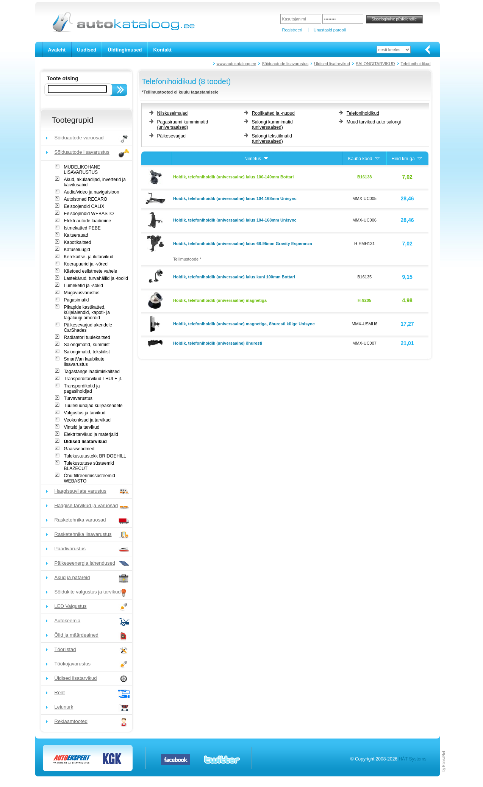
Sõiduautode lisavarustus (285, 63)
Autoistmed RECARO (86, 199)
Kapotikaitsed (77, 242)
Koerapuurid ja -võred (86, 264)
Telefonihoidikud (416, 63)
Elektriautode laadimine (87, 220)
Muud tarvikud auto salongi (374, 122)
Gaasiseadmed (79, 448)
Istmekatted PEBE (82, 228)
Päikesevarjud (171, 136)
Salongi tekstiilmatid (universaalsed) (272, 138)
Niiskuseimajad (172, 113)
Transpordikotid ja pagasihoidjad (82, 388)
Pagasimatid (76, 300)
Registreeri (292, 30)
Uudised (86, 50)
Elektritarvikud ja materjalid (91, 434)
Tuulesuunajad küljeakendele (93, 405)
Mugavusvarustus (82, 292)
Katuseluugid (77, 249)
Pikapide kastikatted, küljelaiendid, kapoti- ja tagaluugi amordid (87, 312)
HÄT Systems (412, 759)
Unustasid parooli (330, 30)
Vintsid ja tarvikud (82, 427)
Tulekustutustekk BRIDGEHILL (95, 456)
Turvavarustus (78, 398)
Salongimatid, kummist (87, 344)
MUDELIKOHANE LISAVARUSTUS (82, 169)
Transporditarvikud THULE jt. (93, 378)
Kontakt (162, 50)
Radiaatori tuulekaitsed (87, 337)
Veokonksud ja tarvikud (87, 420)
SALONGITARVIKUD (375, 63)
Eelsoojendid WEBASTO (89, 213)
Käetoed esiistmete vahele (90, 271)
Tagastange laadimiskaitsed (92, 371)
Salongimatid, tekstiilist (87, 351)
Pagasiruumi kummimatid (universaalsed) (182, 124)
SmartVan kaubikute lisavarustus (84, 361)
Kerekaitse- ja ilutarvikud (89, 256)
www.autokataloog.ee (236, 63)
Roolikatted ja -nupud (273, 113)
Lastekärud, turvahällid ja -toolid (96, 278)
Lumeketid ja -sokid (83, 285)
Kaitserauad (76, 235)
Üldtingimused (125, 50)
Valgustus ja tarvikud (85, 412)
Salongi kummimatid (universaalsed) (272, 124)
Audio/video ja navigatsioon (91, 192)
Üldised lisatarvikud (332, 63)
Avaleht (57, 50)
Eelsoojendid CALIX (84, 206)
